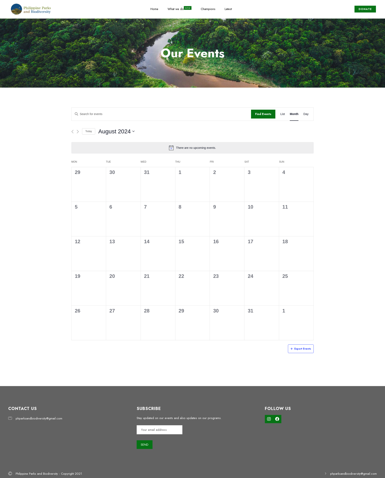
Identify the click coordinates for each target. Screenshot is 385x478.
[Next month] (78, 132)
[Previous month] (72, 132)
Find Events (263, 114)
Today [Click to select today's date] (88, 131)
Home (154, 7)
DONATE (365, 7)
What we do (176, 7)
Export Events (301, 349)
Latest (228, 7)
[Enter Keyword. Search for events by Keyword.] (161, 114)
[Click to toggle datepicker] (116, 131)
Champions (208, 7)
